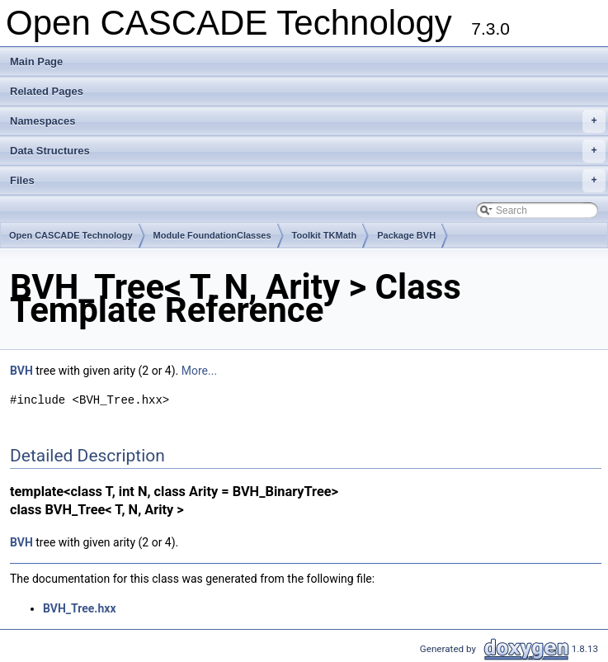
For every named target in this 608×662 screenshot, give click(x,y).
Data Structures (308, 151)
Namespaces (308, 121)
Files (308, 180)
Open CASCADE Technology (71, 235)
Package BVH (406, 235)
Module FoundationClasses (212, 235)
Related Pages (46, 91)
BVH (21, 370)
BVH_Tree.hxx (79, 608)
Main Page (36, 61)
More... (199, 370)
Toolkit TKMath (324, 235)
